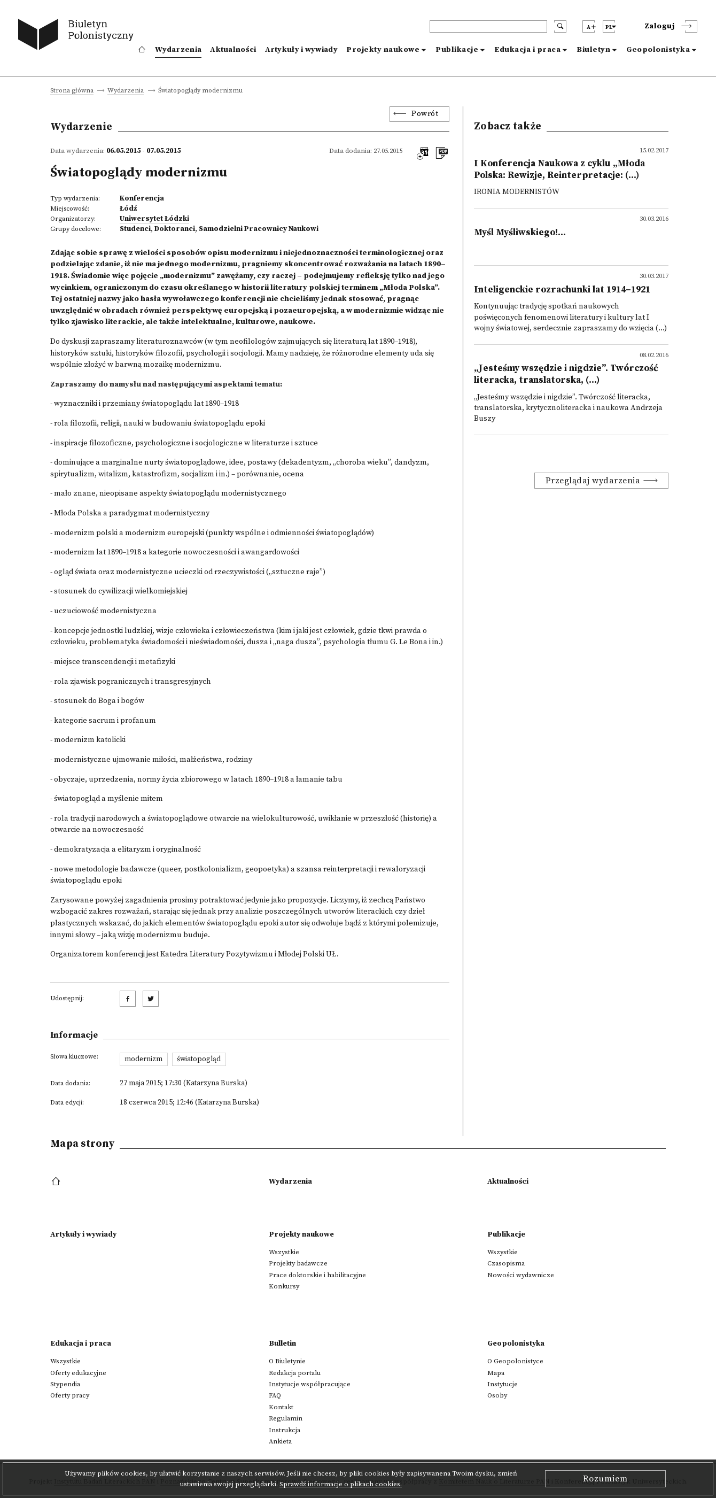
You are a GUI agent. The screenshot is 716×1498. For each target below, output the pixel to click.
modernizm (143, 1059)
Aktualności (233, 50)
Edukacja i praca (527, 50)
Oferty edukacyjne (78, 1373)
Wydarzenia (178, 50)
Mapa (495, 1373)
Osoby (497, 1395)
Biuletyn (593, 50)
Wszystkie (284, 1252)
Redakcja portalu (295, 1373)
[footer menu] (57, 1182)
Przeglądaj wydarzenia (593, 480)
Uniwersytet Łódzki (154, 218)
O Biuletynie (287, 1361)
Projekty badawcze (298, 1263)
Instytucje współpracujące (310, 1384)
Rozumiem (605, 1478)
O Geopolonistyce (515, 1361)
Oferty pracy (69, 1395)
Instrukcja (284, 1430)
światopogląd (199, 1059)
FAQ (275, 1395)
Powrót (424, 114)
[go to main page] (78, 36)
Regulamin (285, 1418)
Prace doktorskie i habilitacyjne (317, 1275)
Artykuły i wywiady (301, 50)
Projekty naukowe (382, 50)
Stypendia (65, 1384)
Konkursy (284, 1286)
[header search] (488, 26)
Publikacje (456, 50)
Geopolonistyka (658, 50)
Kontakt (281, 1407)
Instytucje (502, 1384)
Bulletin (282, 1343)
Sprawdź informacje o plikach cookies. (340, 1484)
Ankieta (280, 1441)
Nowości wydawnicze (520, 1275)
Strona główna (72, 91)
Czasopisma (506, 1263)
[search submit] (560, 26)
